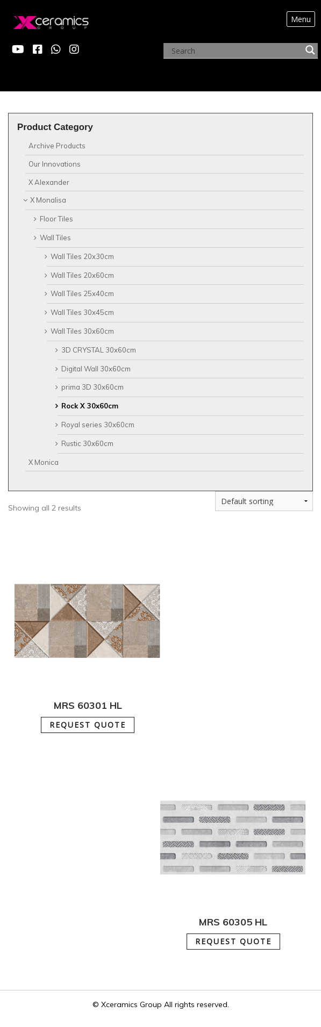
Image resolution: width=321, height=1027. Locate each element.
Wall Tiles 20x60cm (82, 275)
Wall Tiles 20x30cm (82, 256)
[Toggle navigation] (300, 19)
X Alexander (48, 182)
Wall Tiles (55, 237)
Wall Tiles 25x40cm (82, 293)
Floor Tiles (56, 218)
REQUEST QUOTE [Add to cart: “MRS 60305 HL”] (233, 941)
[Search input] (236, 51)
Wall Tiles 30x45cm (82, 312)
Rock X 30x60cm (89, 405)
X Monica (43, 462)
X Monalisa (48, 200)
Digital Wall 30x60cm (96, 368)
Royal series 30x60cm (97, 424)
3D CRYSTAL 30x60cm (98, 350)
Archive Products (56, 145)
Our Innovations (54, 164)
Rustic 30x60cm (87, 443)
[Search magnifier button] (310, 50)
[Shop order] (264, 501)
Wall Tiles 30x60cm (82, 331)
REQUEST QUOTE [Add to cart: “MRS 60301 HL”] (87, 725)
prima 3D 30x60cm (92, 387)
